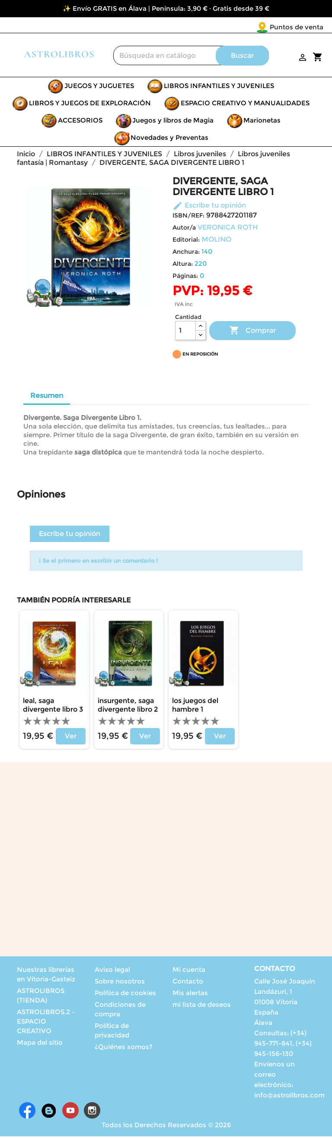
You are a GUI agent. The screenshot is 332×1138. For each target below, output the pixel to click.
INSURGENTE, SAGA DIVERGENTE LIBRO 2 (128, 706)
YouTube (70, 1112)
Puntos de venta (245, 27)
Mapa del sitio (40, 1044)
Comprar (252, 332)
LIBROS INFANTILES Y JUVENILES (219, 87)
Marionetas (262, 122)
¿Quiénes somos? (124, 1048)
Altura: (182, 265)
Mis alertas (190, 994)
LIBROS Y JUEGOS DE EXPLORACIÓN (90, 105)
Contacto (187, 983)
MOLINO (216, 241)
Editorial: (186, 241)
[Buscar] (191, 57)
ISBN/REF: (188, 217)
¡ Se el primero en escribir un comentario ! (98, 562)
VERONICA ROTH (228, 229)
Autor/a (184, 229)
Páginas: (185, 277)
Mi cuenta (188, 971)
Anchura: (186, 253)
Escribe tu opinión (209, 207)
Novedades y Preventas (169, 139)
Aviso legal (112, 971)
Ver (71, 738)
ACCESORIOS (80, 122)
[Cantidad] (185, 332)
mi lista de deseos (201, 1006)
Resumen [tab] (46, 397)
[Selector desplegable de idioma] (305, 27)
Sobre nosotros (120, 983)
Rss (49, 1112)
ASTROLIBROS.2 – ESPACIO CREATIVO (46, 1023)
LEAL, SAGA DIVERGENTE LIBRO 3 (53, 706)
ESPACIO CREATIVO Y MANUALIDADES (245, 105)
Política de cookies (125, 994)
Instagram (92, 1112)
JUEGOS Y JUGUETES (99, 87)
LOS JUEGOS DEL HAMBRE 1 (195, 706)
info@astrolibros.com (289, 1097)
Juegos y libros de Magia (173, 122)
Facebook (27, 1112)
